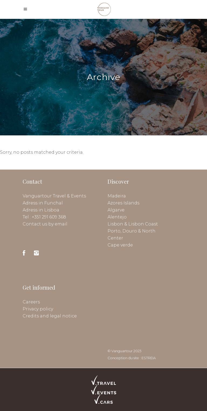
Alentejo (117, 217)
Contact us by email (45, 224)
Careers (31, 301)
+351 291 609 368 (49, 217)
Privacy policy (38, 308)
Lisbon (115, 224)
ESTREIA (149, 358)
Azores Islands (123, 203)
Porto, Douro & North (132, 231)
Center (115, 238)
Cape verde (120, 245)
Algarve (116, 210)
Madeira (117, 195)
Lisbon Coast (143, 224)
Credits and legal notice (50, 315)
